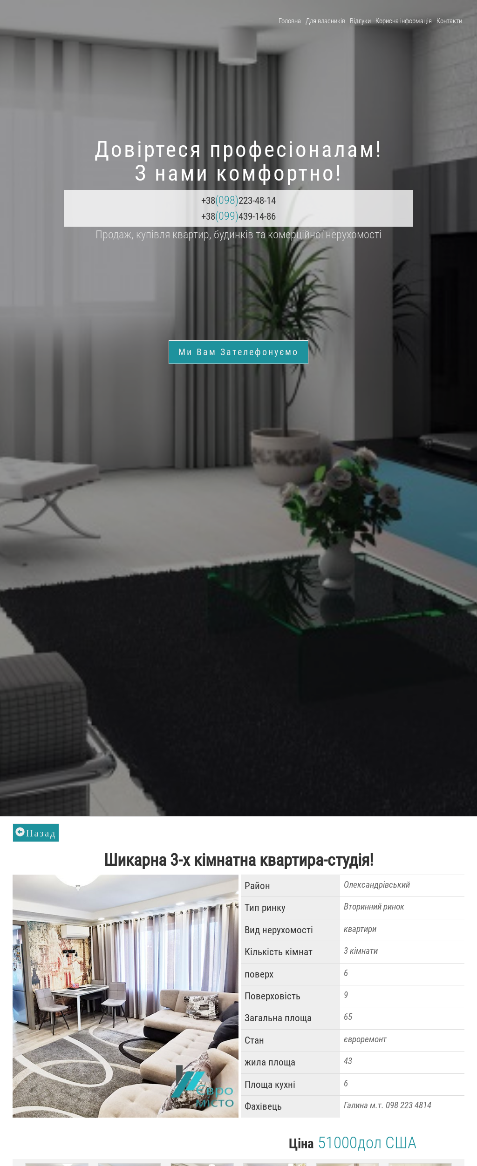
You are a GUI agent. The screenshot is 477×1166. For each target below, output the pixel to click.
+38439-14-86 (238, 215)
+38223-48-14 (238, 200)
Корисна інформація (403, 21)
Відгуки (360, 21)
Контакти (449, 21)
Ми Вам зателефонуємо (238, 351)
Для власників (325, 21)
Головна (290, 21)
